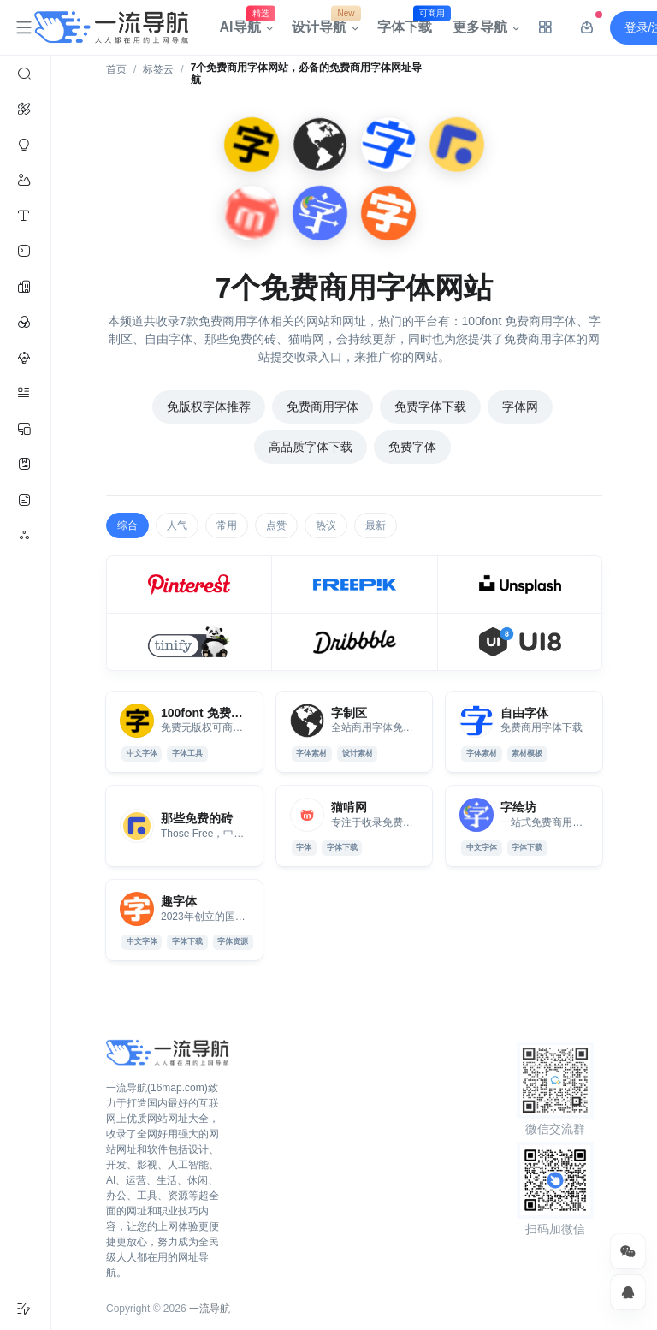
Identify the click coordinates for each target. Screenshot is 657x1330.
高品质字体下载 (310, 447)
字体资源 (232, 941)
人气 (177, 525)
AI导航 (245, 23)
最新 (375, 525)
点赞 (276, 525)
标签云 (158, 69)
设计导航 (324, 23)
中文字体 (142, 753)
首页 (116, 69)
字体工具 (187, 753)
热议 (326, 525)
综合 (127, 525)
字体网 (520, 406)
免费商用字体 (322, 406)
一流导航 (209, 1309)
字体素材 (311, 753)
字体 (303, 847)
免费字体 (412, 447)
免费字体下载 (430, 406)
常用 (226, 525)
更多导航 (480, 27)
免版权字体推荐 (209, 406)
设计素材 (357, 753)
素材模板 (527, 753)
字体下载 (409, 23)
